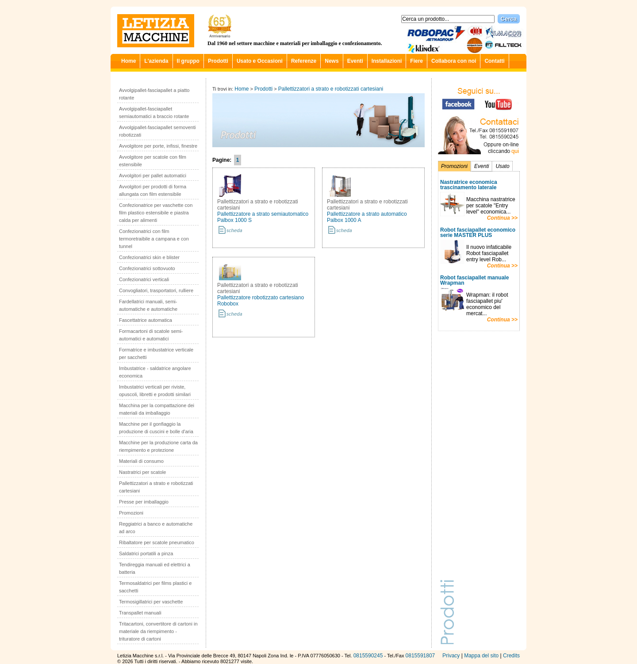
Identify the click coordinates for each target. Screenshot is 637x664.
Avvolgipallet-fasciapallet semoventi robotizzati (157, 131)
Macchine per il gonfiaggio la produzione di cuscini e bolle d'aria (156, 427)
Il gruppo (188, 61)
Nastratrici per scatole (142, 472)
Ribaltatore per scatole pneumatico (156, 542)
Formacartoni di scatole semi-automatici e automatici (151, 334)
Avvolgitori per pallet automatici (152, 175)
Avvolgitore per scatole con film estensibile (152, 160)
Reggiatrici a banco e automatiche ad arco (155, 527)
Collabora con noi (453, 61)
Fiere (416, 61)
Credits (511, 656)
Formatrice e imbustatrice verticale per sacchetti (156, 353)
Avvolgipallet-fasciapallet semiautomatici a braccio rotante (154, 112)
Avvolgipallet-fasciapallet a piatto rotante (154, 94)
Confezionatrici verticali (144, 279)
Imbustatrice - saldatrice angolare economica (155, 372)
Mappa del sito (481, 656)
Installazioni (387, 61)
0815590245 (368, 656)
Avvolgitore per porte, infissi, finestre (158, 146)
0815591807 (420, 656)
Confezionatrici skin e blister (149, 257)
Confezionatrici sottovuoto (147, 268)
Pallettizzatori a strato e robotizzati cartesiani (156, 487)
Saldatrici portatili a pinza (146, 553)
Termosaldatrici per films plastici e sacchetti (155, 586)
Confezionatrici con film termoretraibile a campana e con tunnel (154, 239)
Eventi (355, 61)
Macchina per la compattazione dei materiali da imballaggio (156, 409)
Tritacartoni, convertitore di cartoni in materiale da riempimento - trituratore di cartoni (158, 631)
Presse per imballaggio (144, 501)
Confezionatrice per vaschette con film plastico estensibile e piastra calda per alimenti (155, 212)
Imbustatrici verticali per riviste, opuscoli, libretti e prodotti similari (155, 390)
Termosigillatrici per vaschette (151, 601)
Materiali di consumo (141, 461)
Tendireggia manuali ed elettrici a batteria (154, 568)
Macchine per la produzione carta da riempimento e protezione (158, 446)
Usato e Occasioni (260, 61)
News (331, 61)
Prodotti (218, 61)
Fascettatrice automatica (145, 320)
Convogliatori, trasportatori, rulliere (156, 290)
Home (128, 61)
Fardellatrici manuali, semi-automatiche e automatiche (148, 305)
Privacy (451, 656)
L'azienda (156, 61)
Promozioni (131, 512)
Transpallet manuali (140, 612)
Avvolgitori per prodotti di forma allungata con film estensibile (152, 190)
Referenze (303, 61)
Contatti (494, 61)
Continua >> (502, 218)
